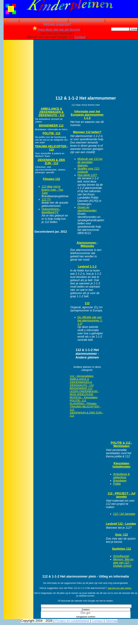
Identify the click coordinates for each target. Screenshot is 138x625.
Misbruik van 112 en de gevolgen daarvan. (90, 162)
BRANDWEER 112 (51, 125)
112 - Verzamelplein (82, 376)
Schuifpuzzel (121, 556)
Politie (117, 483)
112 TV (46, 199)
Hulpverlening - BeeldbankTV (51, 211)
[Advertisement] (18, 97)
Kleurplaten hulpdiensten (121, 465)
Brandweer (120, 480)
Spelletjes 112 (121, 548)
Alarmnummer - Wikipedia (87, 244)
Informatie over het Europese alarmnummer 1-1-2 (87, 114)
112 (87, 303)
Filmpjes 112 (51, 179)
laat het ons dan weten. (120, 588)
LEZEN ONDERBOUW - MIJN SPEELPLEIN (84, 393)
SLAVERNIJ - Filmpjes (83, 403)
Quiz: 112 (121, 534)
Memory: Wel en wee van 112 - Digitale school (123, 562)
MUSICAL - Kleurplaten (83, 397)
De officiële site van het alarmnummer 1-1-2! (90, 320)
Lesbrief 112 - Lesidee (121, 523)
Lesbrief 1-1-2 (87, 266)
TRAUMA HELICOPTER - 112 (51, 148)
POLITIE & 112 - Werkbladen (121, 444)
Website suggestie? (57, 24)
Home (13, 20)
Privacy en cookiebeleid (87, 20)
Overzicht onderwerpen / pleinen (44, 20)
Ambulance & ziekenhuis (121, 476)
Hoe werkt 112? (87, 175)
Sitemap (111, 620)
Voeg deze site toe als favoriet (56, 29)
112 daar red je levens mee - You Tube (52, 189)
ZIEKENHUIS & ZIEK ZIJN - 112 (51, 161)
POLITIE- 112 (51, 133)
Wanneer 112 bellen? (87, 132)
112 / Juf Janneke (124, 513)
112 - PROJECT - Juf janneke (121, 495)
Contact (79, 37)
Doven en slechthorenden (87, 209)
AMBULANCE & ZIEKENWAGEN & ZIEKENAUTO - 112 (52, 112)
